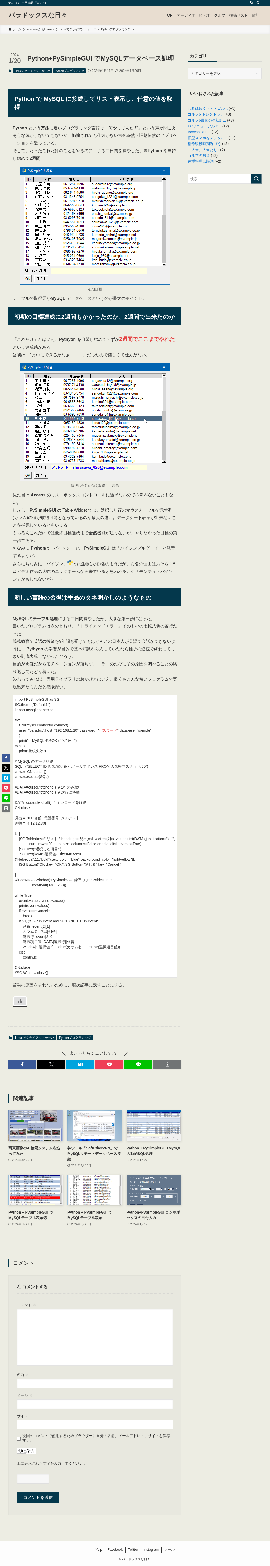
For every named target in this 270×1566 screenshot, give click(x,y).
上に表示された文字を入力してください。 (52, 1463)
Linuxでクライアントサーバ (32, 70)
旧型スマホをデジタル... (208, 138)
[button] (22, 1064)
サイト (22, 1416)
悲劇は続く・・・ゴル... (208, 108)
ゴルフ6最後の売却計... (207, 120)
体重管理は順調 (201, 161)
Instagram (151, 1550)
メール (25, 1395)
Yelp (98, 1550)
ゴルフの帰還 (199, 155)
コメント (26, 1305)
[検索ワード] (225, 179)
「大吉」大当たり (202, 150)
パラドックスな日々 (37, 15)
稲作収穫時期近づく (204, 144)
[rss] (251, 3)
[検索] (258, 3)
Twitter (133, 1550)
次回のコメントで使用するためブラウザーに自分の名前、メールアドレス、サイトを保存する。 (96, 1438)
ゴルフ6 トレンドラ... (205, 114)
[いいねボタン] (20, 1001)
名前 (23, 1375)
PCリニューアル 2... (204, 126)
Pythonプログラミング (69, 70)
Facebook (115, 1550)
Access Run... (199, 132)
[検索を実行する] (256, 179)
